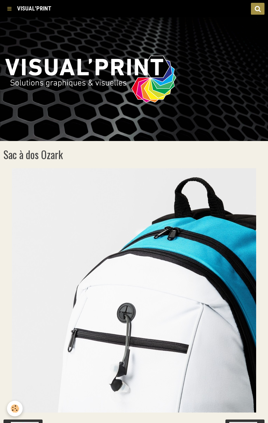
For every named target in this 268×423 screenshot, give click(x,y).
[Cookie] (15, 408)
